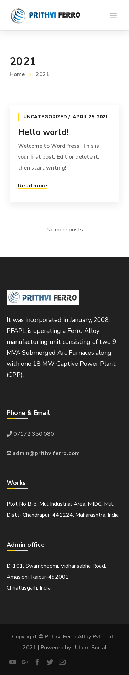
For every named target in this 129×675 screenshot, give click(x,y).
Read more (32, 185)
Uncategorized (45, 117)
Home (17, 74)
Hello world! (43, 132)
